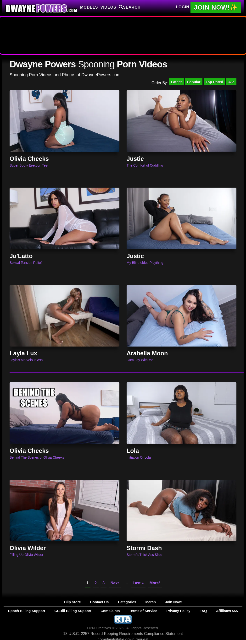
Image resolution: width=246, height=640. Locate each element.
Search (130, 7)
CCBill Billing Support (89, 610)
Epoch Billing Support (57, 610)
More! (155, 584)
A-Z (231, 82)
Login (182, 7)
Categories (126, 603)
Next (115, 584)
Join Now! (157, 603)
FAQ (178, 610)
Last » (138, 584)
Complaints (115, 610)
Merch (142, 603)
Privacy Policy (162, 610)
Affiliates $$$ (194, 610)
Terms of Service (137, 610)
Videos (108, 7)
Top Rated (212, 82)
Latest (171, 82)
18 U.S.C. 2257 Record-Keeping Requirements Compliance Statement (123, 633)
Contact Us (107, 603)
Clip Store (89, 603)
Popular (190, 82)
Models (89, 7)
